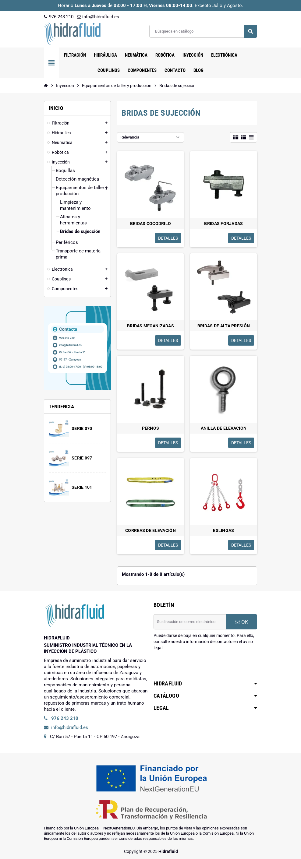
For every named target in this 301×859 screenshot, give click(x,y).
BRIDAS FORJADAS (223, 223)
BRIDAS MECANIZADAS (150, 325)
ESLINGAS (223, 530)
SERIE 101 (82, 487)
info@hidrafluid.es (98, 16)
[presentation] (200, 666)
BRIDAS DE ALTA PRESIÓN (223, 325)
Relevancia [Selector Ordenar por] (129, 137)
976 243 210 (58, 16)
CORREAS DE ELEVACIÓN (150, 530)
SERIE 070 (82, 428)
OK (241, 622)
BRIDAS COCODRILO (150, 223)
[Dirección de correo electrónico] (190, 621)
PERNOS (150, 428)
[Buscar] (203, 31)
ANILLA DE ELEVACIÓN (223, 428)
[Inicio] (46, 85)
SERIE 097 (82, 458)
